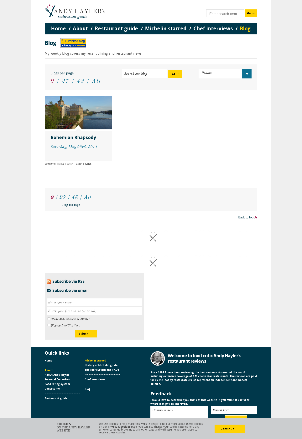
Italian (79, 164)
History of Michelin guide (101, 365)
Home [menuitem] (58, 29)
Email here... (222, 410)
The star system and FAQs (102, 370)
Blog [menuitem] (245, 29)
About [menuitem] (80, 29)
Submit (83, 333)
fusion (88, 164)
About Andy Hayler (57, 375)
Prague (60, 164)
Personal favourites (57, 379)
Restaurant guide (56, 398)
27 (65, 81)
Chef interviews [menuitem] (213, 29)
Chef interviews (95, 379)
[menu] (151, 25)
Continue (227, 429)
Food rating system (57, 384)
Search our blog (135, 74)
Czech (70, 164)
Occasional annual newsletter (70, 319)
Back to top (245, 217)
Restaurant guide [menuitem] (116, 29)
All (96, 81)
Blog (87, 389)
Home (48, 361)
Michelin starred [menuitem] (165, 29)
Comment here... (164, 410)
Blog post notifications (65, 325)
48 (80, 81)
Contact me (52, 389)
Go (249, 13)
